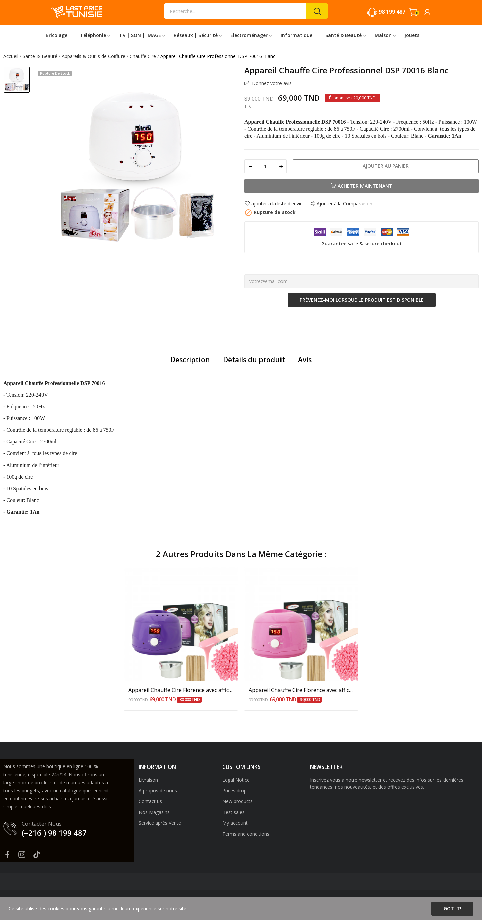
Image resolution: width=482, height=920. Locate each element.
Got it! (452, 908)
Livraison (148, 780)
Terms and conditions (245, 834)
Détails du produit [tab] (254, 359)
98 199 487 (392, 11)
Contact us (150, 801)
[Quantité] (265, 166)
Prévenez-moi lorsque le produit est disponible (362, 300)
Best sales (233, 812)
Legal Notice (236, 780)
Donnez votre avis (271, 83)
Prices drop (234, 790)
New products (237, 801)
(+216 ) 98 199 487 (54, 832)
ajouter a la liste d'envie (273, 204)
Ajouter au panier (386, 166)
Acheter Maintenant (361, 186)
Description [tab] (190, 359)
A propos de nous (158, 790)
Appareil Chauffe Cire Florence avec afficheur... (180, 690)
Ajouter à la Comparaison (341, 204)
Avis (305, 359)
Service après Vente (160, 823)
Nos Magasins (154, 812)
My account (235, 823)
